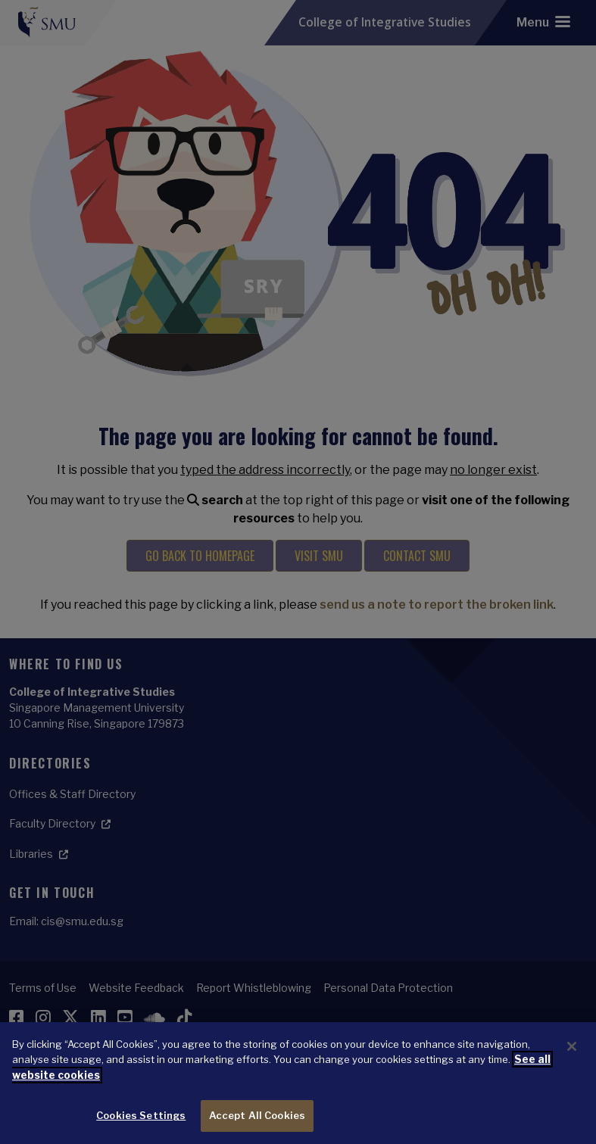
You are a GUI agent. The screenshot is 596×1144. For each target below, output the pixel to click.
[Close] (571, 1048)
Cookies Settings (141, 1116)
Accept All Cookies (257, 1116)
